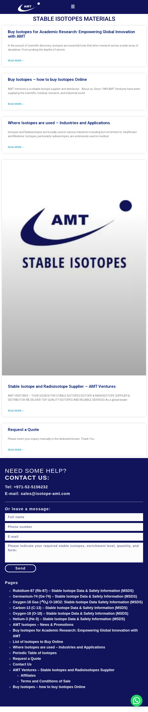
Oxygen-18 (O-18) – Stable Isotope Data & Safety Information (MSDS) (70, 613)
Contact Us (22, 664)
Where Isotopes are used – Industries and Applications (59, 122)
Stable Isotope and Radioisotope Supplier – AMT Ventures (62, 386)
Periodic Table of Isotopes (35, 653)
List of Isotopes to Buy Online (38, 642)
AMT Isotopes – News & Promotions (43, 625)
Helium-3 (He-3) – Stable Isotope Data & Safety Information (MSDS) (69, 619)
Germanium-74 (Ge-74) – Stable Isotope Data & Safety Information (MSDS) (75, 596)
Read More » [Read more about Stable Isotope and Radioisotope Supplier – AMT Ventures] (15, 410)
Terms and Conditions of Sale (46, 681)
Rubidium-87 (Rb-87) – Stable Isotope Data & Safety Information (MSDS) (73, 591)
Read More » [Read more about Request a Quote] (15, 449)
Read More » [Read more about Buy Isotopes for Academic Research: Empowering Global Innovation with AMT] (15, 60)
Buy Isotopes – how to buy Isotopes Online (47, 79)
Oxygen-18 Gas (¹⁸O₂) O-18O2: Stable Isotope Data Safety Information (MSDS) (78, 602)
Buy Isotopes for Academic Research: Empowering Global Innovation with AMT (71, 34)
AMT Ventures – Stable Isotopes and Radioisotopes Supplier (63, 670)
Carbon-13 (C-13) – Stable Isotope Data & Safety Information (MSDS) (70, 608)
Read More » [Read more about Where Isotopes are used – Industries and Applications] (15, 147)
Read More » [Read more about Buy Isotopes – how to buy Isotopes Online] (15, 104)
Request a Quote (23, 429)
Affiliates (28, 675)
